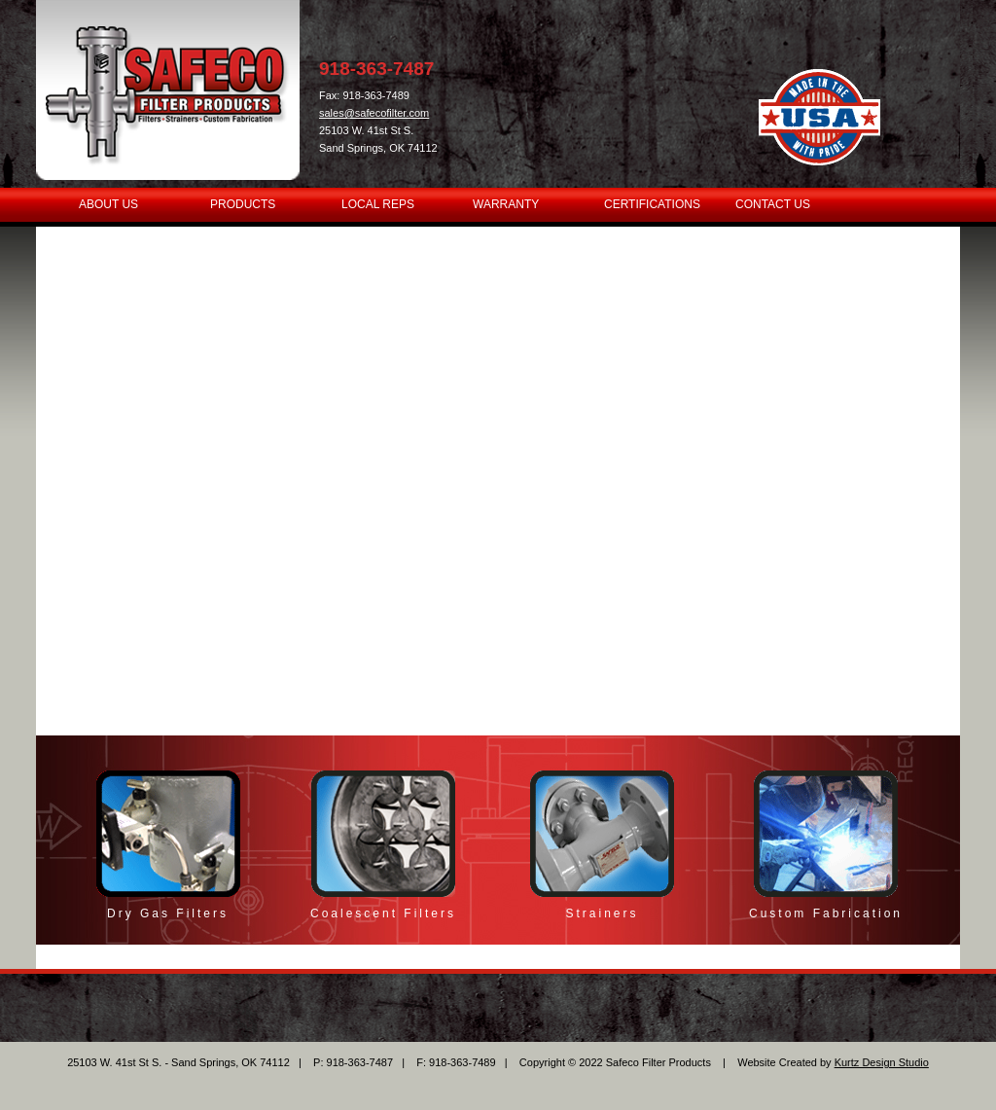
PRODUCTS (242, 204)
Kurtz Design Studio (882, 1062)
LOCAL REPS (377, 204)
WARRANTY (506, 204)
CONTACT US (772, 204)
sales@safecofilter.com (374, 113)
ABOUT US (108, 204)
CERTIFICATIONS (652, 204)
